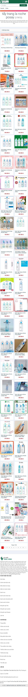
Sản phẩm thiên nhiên (5, 636)
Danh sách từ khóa (4, 602)
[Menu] (26, 2)
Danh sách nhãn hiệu (5, 595)
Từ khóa (6, 8)
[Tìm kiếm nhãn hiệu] (10, 5)
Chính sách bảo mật (5, 582)
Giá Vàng (21, 681)
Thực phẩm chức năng (5, 646)
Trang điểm (3, 623)
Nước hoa (2, 659)
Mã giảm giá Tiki (4, 605)
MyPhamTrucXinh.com (11, 685)
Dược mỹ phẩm (4, 633)
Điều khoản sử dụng (5, 585)
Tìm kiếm (23, 5)
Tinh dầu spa (3, 662)
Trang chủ (2, 8)
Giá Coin (2, 682)
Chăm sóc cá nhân (4, 643)
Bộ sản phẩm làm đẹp (5, 656)
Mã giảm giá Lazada (5, 609)
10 (23, 547)
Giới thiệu (2, 579)
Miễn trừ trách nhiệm (5, 589)
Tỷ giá (8, 681)
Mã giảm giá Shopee (5, 612)
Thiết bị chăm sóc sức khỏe (7, 649)
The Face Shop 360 (14, 681)
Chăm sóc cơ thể (4, 629)
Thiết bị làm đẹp (4, 653)
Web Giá (24, 681)
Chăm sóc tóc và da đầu (6, 639)
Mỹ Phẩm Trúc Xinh (21, 685)
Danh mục (2, 592)
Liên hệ (2, 615)
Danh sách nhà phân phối (6, 599)
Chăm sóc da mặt (4, 626)
